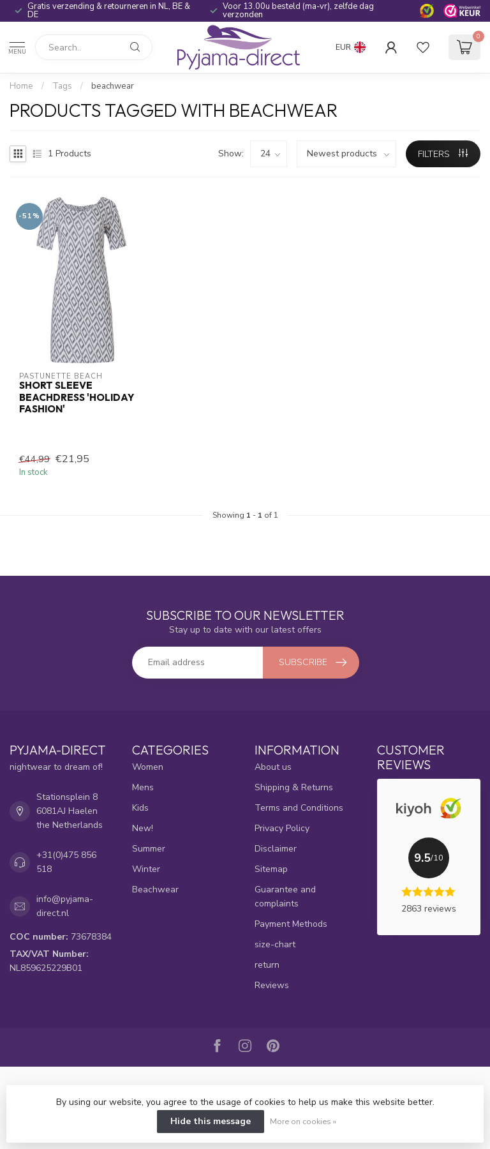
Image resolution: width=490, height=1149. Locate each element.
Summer (148, 849)
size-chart (275, 944)
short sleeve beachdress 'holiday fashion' (76, 397)
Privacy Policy (282, 828)
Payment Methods (291, 924)
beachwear (112, 86)
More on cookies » (303, 1121)
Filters (443, 154)
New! (142, 828)
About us (273, 767)
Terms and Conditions (299, 808)
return (267, 965)
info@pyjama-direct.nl (64, 906)
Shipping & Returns (294, 787)
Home (21, 86)
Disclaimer (276, 849)
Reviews (272, 985)
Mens (143, 787)
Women (147, 767)
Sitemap (271, 869)
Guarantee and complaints (285, 896)
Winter (146, 869)
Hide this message (210, 1121)
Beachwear (155, 889)
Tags (62, 86)
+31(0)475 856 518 (66, 862)
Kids (140, 808)
